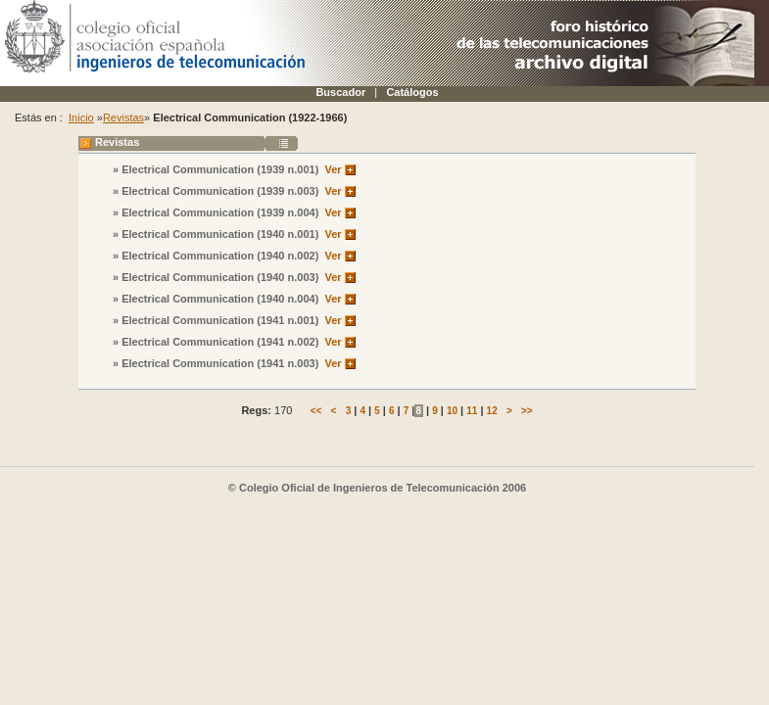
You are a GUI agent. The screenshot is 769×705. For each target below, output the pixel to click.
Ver (332, 169)
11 (471, 410)
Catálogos (412, 92)
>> (527, 410)
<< (316, 410)
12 (492, 410)
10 (452, 410)
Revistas (123, 117)
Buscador (340, 92)
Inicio (81, 117)
